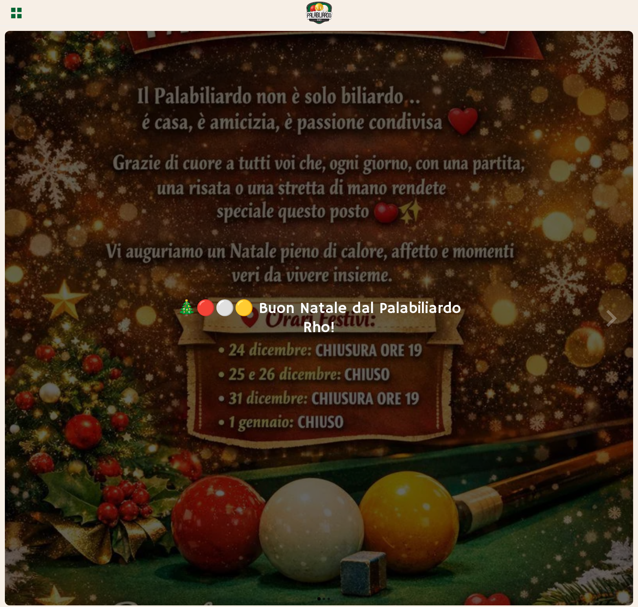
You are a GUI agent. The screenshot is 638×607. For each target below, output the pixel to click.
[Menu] (16, 13)
